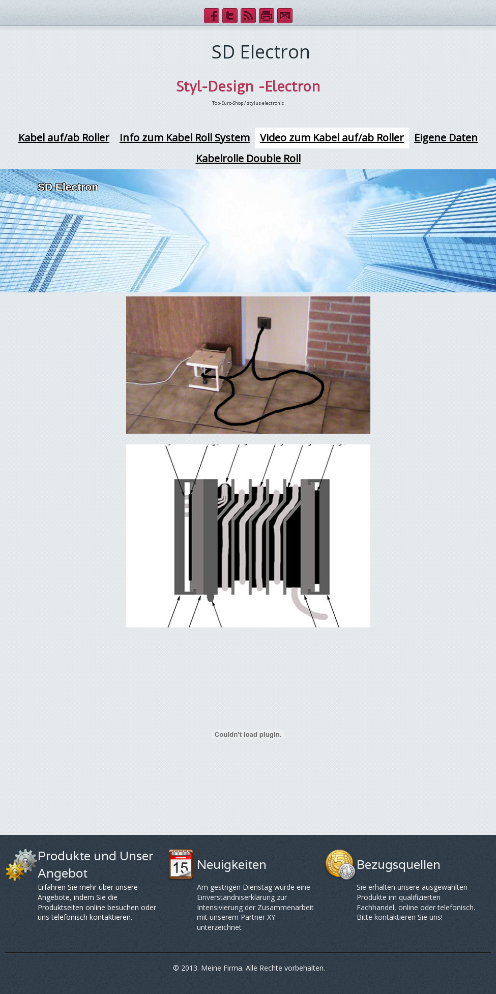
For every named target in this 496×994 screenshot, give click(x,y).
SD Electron (68, 187)
